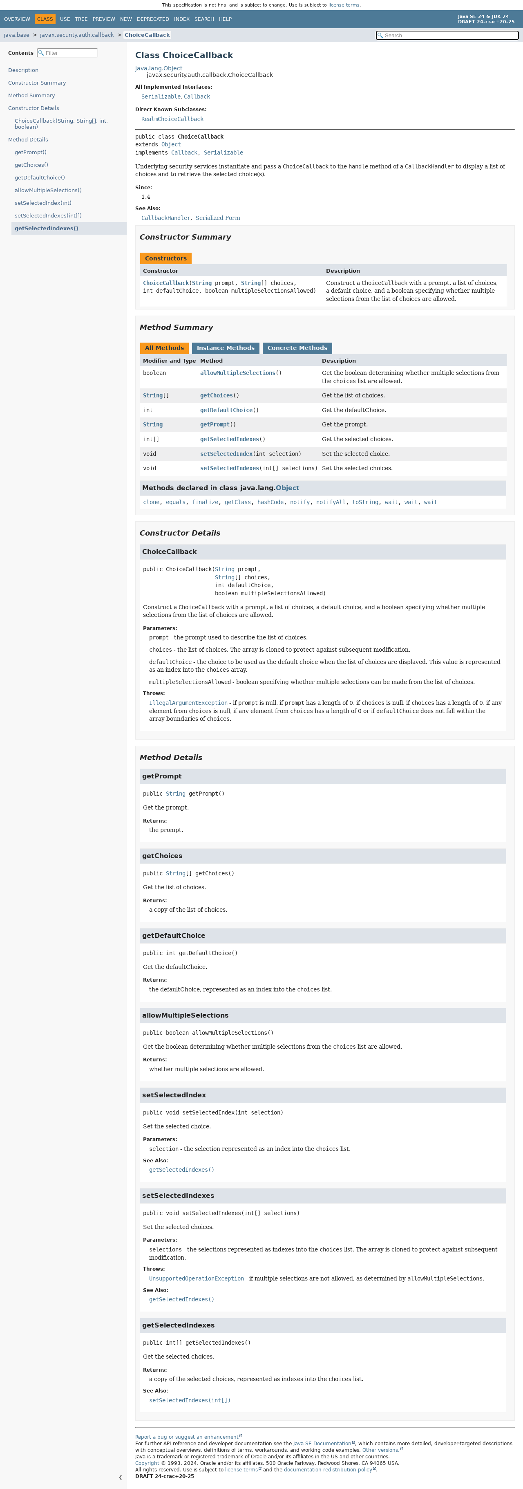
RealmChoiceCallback (172, 119)
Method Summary (31, 95)
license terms (344, 5)
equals (176, 502)
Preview (104, 19)
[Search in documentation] (447, 35)
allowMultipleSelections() (48, 190)
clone (151, 502)
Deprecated (153, 19)
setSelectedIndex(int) (43, 203)
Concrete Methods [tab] (297, 348)
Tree (81, 19)
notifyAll (331, 502)
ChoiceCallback (147, 35)
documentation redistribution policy (328, 1470)
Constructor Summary (37, 83)
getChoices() (31, 165)
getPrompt (215, 424)
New (126, 19)
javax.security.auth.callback (77, 35)
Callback (197, 96)
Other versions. (381, 1450)
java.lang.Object (158, 68)
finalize (205, 502)
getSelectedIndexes (229, 439)
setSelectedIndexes (229, 468)
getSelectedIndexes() (43, 228)
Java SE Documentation (322, 1443)
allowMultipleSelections (237, 373)
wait (391, 502)
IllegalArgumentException (188, 703)
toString (365, 502)
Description (25, 70)
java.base (16, 35)
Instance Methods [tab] (226, 348)
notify (300, 502)
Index (182, 19)
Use (65, 19)
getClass (238, 502)
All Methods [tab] (164, 348)
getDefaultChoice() (40, 178)
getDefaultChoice (226, 410)
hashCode (270, 502)
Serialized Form (217, 218)
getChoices (216, 395)
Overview (17, 19)
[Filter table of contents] (67, 53)
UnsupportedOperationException (196, 1278)
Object (171, 144)
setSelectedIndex (226, 454)
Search (204, 19)
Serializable (161, 96)
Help (225, 19)
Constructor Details (33, 108)
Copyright (147, 1463)
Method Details (28, 140)
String (202, 283)
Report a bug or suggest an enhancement (187, 1437)
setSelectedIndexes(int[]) (48, 216)
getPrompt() (31, 152)
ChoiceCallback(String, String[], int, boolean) (61, 124)
